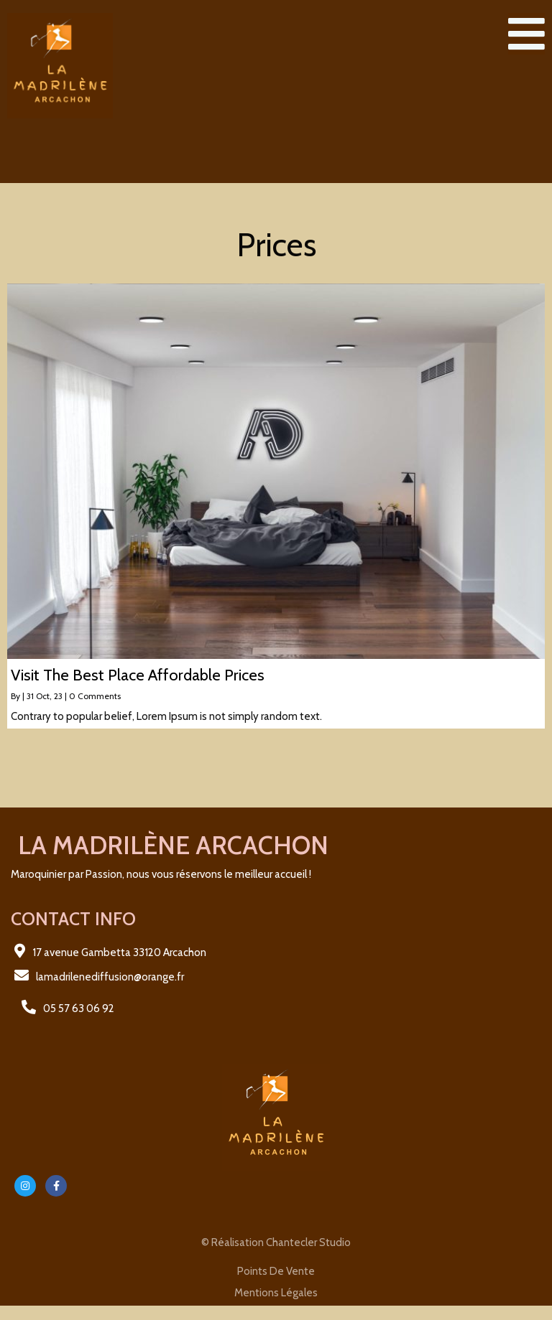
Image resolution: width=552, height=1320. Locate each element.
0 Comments (95, 696)
